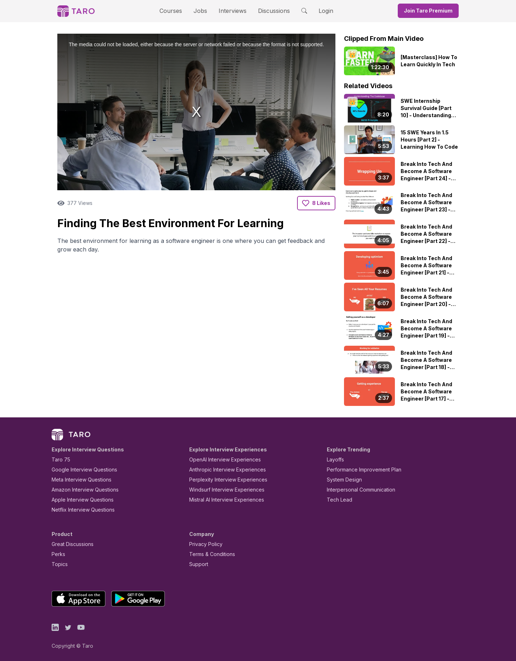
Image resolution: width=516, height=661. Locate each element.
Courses (177, 11)
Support (197, 564)
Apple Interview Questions (79, 499)
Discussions (268, 11)
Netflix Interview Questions (80, 509)
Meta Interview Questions (78, 479)
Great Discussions (70, 544)
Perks (57, 554)
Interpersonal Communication (357, 489)
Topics (58, 564)
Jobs (202, 11)
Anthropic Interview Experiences (222, 469)
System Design (342, 479)
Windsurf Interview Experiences (221, 489)
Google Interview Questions (80, 469)
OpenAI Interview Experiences (220, 459)
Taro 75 (59, 459)
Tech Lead (337, 499)
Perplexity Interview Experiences (222, 479)
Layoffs (334, 459)
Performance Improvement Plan (359, 469)
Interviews (231, 11)
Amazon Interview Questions (81, 489)
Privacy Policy (204, 544)
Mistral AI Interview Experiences (222, 499)
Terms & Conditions (209, 554)
